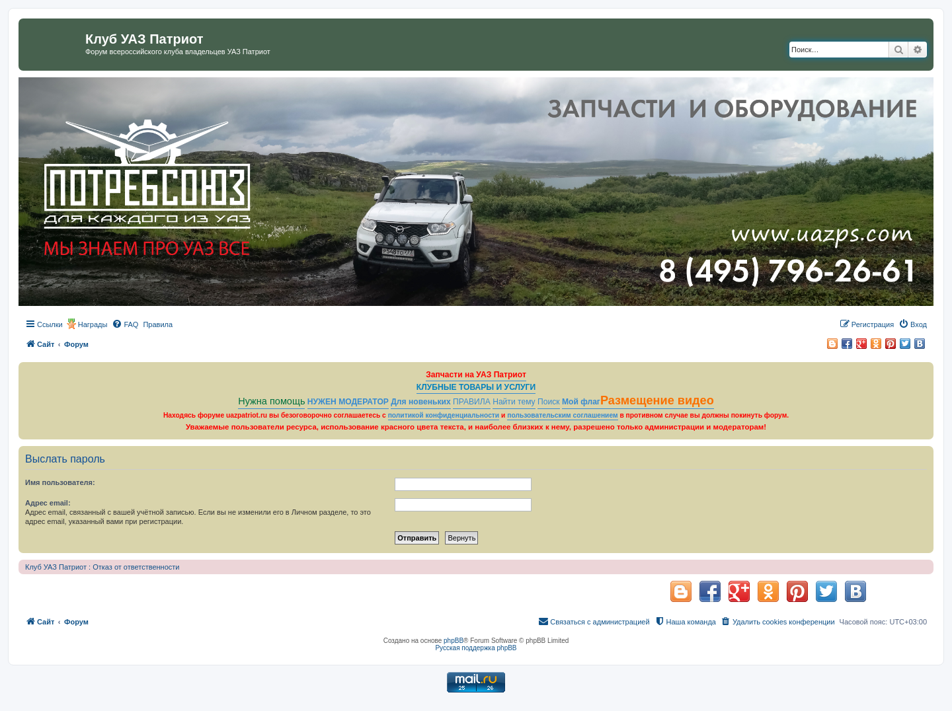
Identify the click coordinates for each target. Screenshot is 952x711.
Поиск (548, 401)
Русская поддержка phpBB (475, 648)
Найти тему (514, 401)
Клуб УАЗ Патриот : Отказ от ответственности (102, 567)
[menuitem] (125, 324)
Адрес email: (48, 503)
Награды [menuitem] (93, 324)
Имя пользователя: (60, 482)
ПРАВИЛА (472, 401)
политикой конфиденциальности (444, 415)
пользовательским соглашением (562, 415)
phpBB (453, 640)
